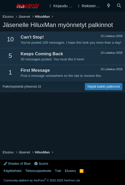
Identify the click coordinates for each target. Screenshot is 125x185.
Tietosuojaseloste (38, 171)
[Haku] (119, 6)
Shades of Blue (17, 163)
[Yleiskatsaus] (109, 6)
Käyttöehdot (12, 171)
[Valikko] (7, 6)
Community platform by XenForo (42, 180)
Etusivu (70, 171)
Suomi (41, 163)
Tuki (58, 171)
